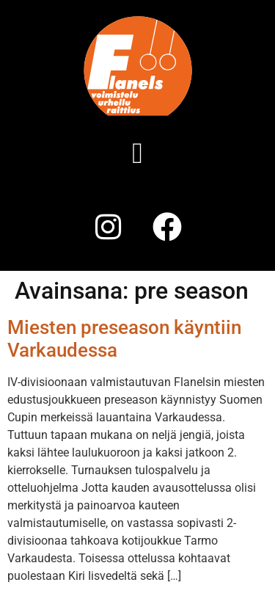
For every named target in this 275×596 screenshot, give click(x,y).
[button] (137, 153)
